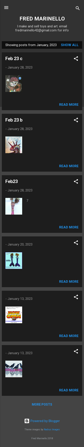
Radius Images (52, 429)
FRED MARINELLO (42, 19)
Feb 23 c (13, 58)
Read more (69, 105)
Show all (70, 45)
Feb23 (11, 181)
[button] (76, 59)
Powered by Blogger (42, 421)
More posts (42, 404)
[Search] (77, 9)
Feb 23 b (13, 120)
